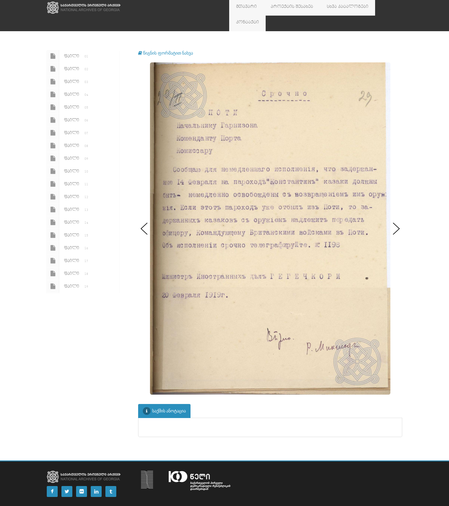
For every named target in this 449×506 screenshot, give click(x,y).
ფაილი (68, 40)
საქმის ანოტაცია (164, 395)
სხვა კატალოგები (332, 7)
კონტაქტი (371, 7)
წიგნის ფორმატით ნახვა (165, 37)
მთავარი (243, 7)
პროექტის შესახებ (283, 7)
